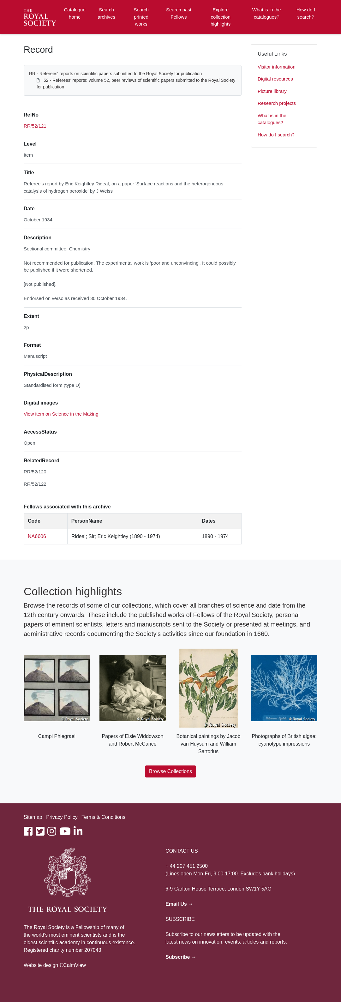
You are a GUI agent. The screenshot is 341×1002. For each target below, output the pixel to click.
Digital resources (275, 78)
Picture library (272, 91)
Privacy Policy (62, 817)
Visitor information (277, 66)
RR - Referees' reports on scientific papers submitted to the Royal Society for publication (115, 73)
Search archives (106, 13)
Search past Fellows (178, 13)
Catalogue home (74, 13)
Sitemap (33, 817)
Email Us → (179, 904)
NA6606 (37, 536)
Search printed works (141, 17)
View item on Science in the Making (61, 414)
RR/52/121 (35, 126)
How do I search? (305, 13)
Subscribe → (180, 957)
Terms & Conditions (103, 817)
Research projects (277, 103)
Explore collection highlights (220, 17)
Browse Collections (170, 771)
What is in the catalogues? (266, 13)
